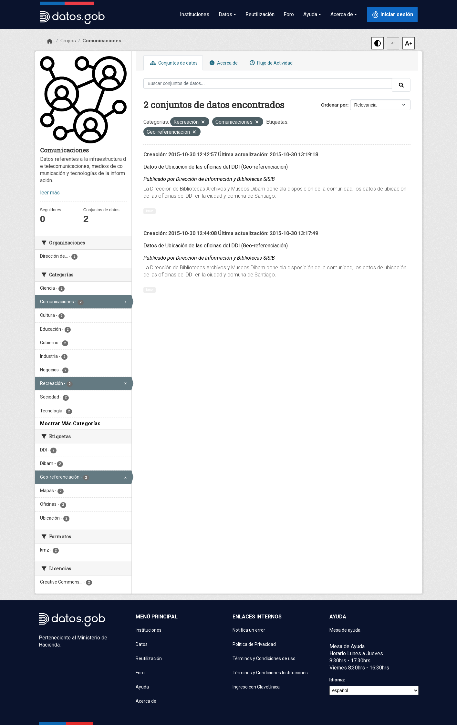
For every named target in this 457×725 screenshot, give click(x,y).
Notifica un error (249, 630)
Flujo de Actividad (270, 63)
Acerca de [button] (341, 14)
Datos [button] (225, 14)
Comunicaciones (101, 41)
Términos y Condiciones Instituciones (270, 672)
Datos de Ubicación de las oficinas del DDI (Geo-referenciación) (215, 167)
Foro (289, 14)
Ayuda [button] (310, 14)
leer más (50, 193)
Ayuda (142, 686)
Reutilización (260, 14)
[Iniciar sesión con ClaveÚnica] (392, 14)
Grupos (68, 41)
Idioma (336, 679)
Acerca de (223, 63)
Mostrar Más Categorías (70, 423)
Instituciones (194, 14)
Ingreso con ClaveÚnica (256, 686)
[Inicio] (49, 41)
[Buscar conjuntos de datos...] (267, 83)
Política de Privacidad (254, 644)
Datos (142, 644)
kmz (149, 211)
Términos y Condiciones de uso (264, 658)
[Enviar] (401, 85)
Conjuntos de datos (173, 63)
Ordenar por (334, 105)
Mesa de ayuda (344, 630)
